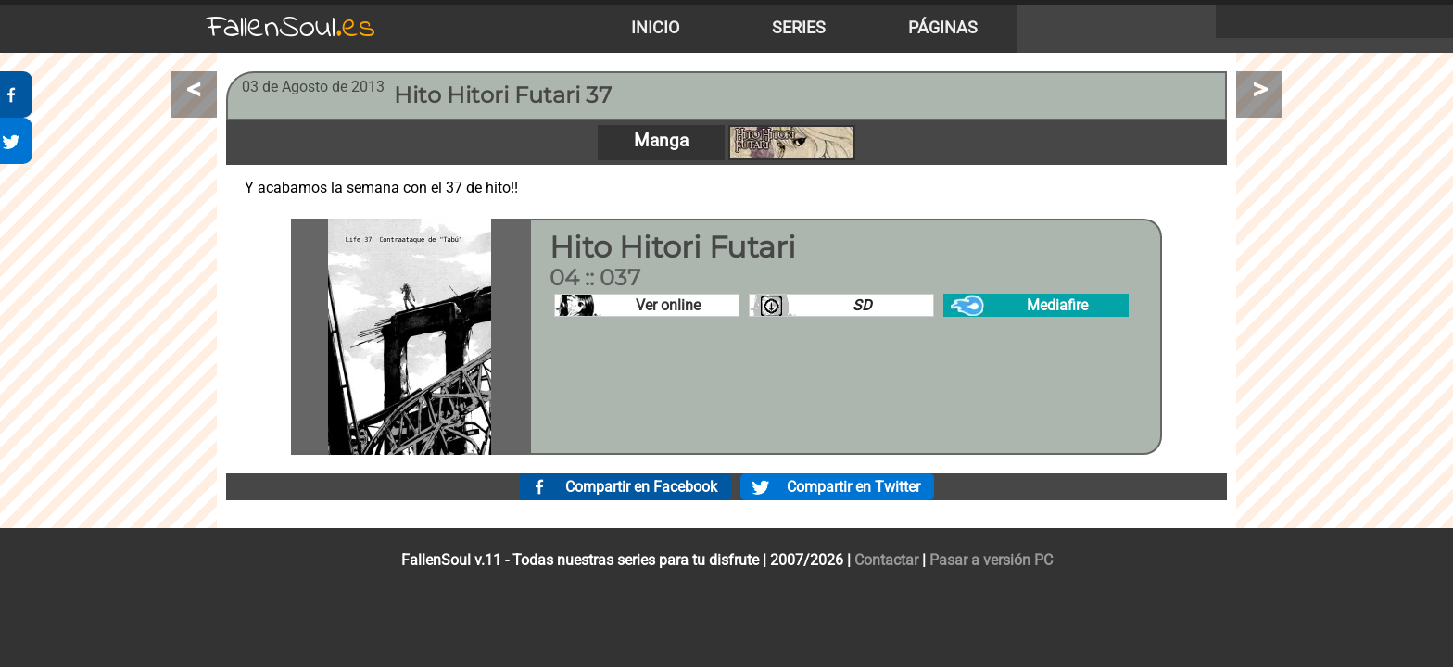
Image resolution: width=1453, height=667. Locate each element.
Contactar (886, 560)
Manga (661, 140)
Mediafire (1057, 305)
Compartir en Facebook (641, 487)
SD (862, 305)
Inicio (655, 28)
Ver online (668, 305)
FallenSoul (291, 28)
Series (799, 28)
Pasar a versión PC (991, 560)
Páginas (943, 28)
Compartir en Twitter (853, 487)
